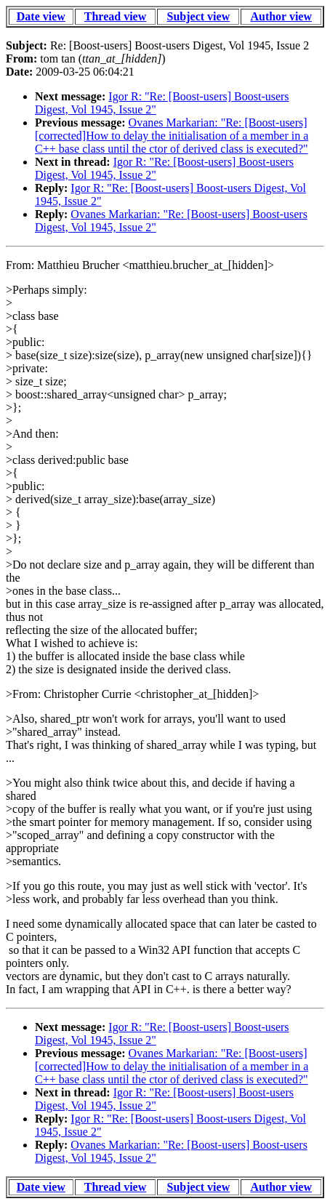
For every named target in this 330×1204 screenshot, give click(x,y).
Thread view (115, 16)
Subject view (198, 16)
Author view (281, 16)
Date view (41, 16)
